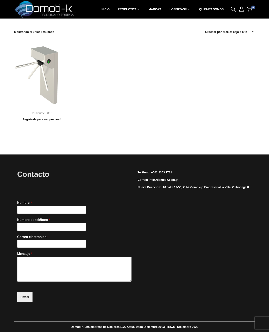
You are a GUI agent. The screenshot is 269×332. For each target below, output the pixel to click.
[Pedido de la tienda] (228, 32)
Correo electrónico (33, 237)
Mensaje (25, 253)
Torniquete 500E (41, 113)
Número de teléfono (33, 220)
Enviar (25, 297)
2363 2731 (165, 172)
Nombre (24, 202)
